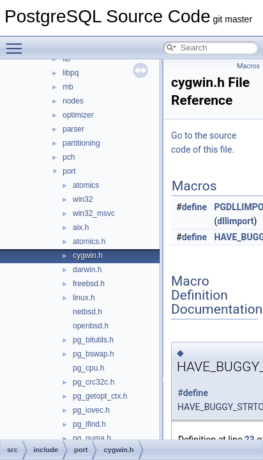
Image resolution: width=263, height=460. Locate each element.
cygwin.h (88, 255)
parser (73, 129)
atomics (86, 185)
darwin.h (87, 269)
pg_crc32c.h (93, 382)
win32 (83, 199)
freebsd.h (89, 283)
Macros (248, 66)
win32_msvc (94, 213)
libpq (71, 72)
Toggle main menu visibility (17, 42)
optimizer (78, 115)
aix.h (81, 227)
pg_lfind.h (89, 424)
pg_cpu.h (88, 368)
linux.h (84, 297)
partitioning (81, 143)
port (69, 171)
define (194, 207)
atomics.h (89, 241)
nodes (73, 100)
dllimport (235, 221)
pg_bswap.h (93, 353)
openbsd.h (91, 325)
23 (249, 439)
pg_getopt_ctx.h (100, 396)
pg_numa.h (92, 438)
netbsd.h (87, 311)
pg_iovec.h (91, 410)
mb (68, 86)
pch (69, 157)
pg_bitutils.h (93, 339)
